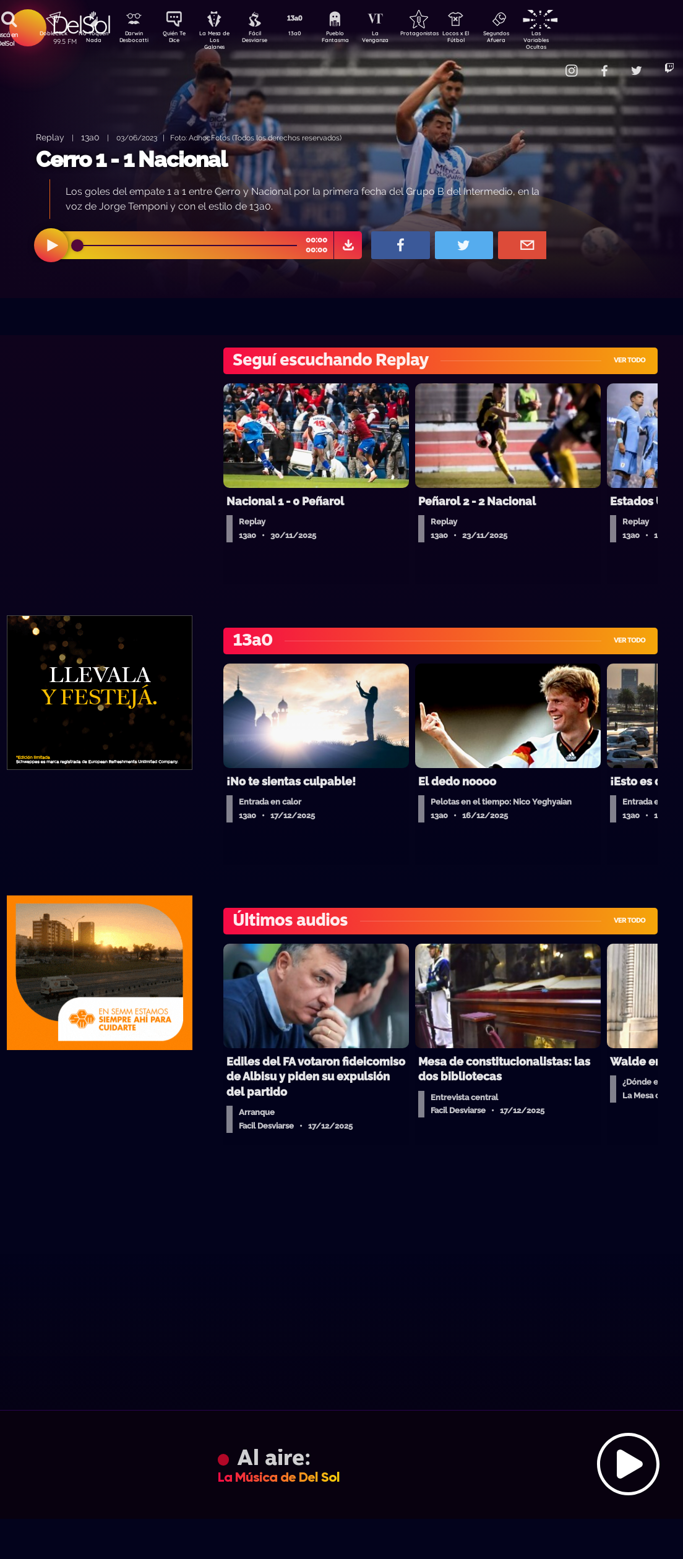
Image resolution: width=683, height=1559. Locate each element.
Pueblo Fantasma (352, 39)
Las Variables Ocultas (569, 39)
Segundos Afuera (525, 39)
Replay (50, 137)
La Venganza (396, 39)
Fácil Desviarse (265, 39)
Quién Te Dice (179, 39)
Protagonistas (438, 34)
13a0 (309, 34)
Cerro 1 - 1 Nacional (131, 159)
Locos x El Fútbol (482, 39)
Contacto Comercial (544, 63)
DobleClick (49, 34)
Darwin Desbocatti (136, 39)
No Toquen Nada (92, 39)
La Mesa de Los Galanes (222, 39)
